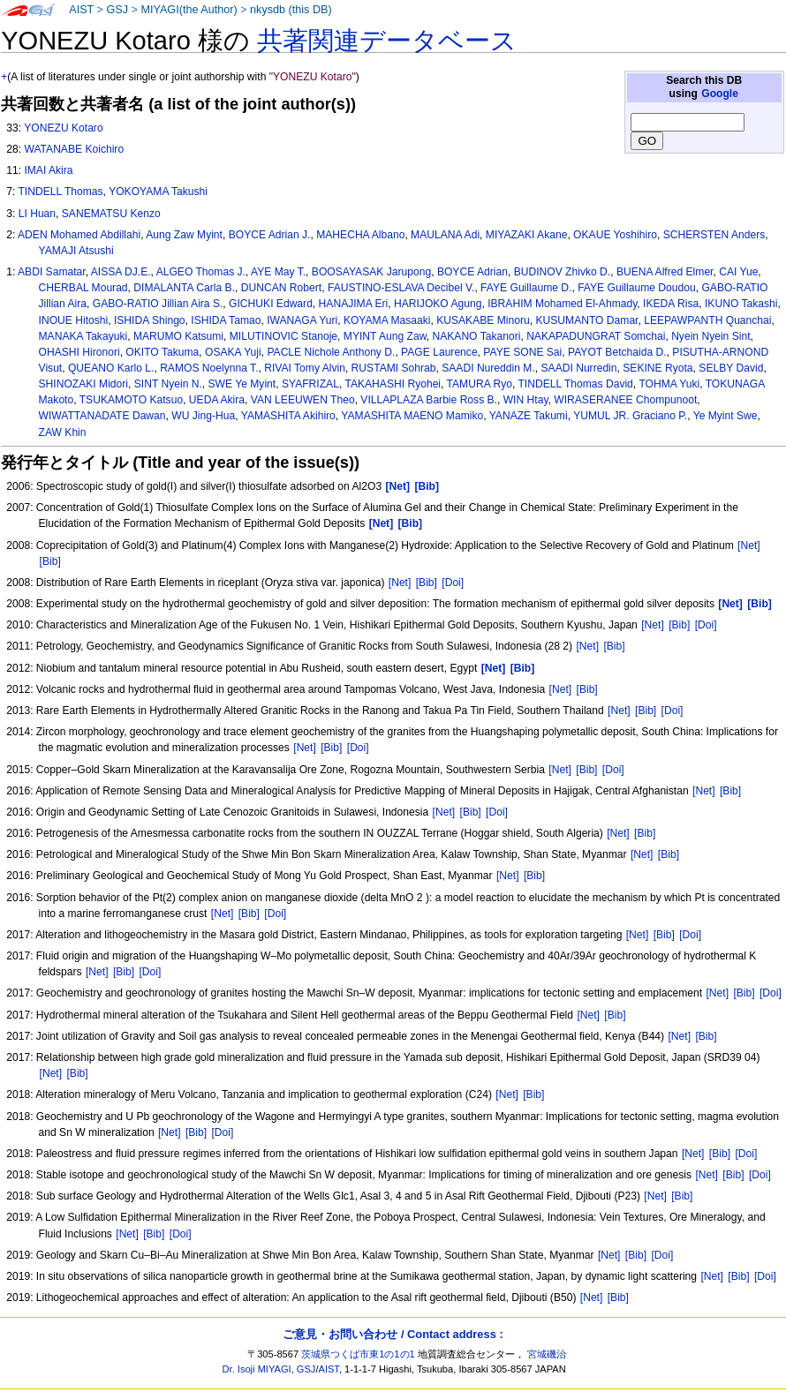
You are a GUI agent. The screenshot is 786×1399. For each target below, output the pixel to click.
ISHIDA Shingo (149, 320)
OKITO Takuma (162, 352)
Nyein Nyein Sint (710, 336)
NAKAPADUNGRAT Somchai (595, 336)
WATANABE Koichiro (74, 149)
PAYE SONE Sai (522, 352)
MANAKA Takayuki (83, 336)
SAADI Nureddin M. (488, 368)
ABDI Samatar (52, 272)
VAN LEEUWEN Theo (303, 400)
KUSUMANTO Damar (586, 320)
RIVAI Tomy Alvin (304, 368)
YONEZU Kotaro (63, 128)
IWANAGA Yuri (302, 320)
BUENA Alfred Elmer (665, 272)
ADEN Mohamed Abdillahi (79, 235)
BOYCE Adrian (472, 272)
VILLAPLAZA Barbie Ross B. (428, 400)
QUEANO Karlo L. (111, 368)
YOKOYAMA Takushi (158, 191)
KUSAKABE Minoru (483, 320)
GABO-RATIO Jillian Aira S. (158, 303)
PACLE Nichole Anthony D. (331, 352)
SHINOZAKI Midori (83, 384)
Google (719, 93)
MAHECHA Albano (360, 235)
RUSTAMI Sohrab (393, 368)
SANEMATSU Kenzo (111, 213)
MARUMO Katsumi (178, 336)
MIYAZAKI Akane (527, 235)
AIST (81, 10)
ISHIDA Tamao (226, 320)
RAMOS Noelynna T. (209, 368)
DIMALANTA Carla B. (184, 288)
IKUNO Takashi (741, 303)
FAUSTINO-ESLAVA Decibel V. (401, 288)
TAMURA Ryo (479, 384)
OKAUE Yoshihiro (615, 235)
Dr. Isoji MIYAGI (257, 1369)
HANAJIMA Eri (354, 303)
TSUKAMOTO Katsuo (131, 400)
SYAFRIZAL (310, 384)
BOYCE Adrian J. (270, 235)
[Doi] (453, 582)
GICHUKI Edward (271, 303)
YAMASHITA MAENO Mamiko (412, 416)
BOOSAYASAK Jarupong (371, 272)
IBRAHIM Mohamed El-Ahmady (562, 303)
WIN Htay (525, 400)
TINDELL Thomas (60, 191)
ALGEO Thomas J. (201, 272)
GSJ (117, 10)
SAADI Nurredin (579, 368)
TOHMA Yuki (669, 384)
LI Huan (37, 213)
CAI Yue (738, 272)
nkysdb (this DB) (291, 10)
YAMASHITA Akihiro (288, 416)
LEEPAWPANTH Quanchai (707, 320)
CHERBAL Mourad (83, 288)
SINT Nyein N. (168, 384)
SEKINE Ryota (657, 368)
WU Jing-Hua (203, 416)
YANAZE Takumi (528, 416)
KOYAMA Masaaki (387, 320)
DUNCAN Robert (281, 288)
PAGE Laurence (439, 352)
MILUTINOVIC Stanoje (283, 336)
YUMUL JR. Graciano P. (630, 416)
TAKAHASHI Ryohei (392, 384)
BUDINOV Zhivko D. (562, 272)
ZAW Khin (63, 432)
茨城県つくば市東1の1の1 (358, 1354)
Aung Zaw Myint (184, 235)
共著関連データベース (387, 40)
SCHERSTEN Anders (714, 235)
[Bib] (50, 561)
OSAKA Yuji (233, 352)
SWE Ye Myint (242, 384)
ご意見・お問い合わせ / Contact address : (393, 1334)
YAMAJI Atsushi (76, 250)
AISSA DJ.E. (121, 272)
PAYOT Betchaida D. (617, 352)
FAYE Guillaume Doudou (637, 288)
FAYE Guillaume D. (525, 288)
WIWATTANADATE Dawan (102, 416)
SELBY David (731, 368)
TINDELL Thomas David (575, 384)
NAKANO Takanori (476, 336)
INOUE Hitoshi (74, 320)
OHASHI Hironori (79, 352)
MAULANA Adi (445, 235)
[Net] (748, 545)
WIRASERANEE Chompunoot (625, 400)
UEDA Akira (217, 400)
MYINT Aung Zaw (385, 336)
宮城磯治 (546, 1354)
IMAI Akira (48, 170)
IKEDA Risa (671, 303)
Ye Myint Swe (725, 416)
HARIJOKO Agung (437, 303)
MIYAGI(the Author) (188, 10)
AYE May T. (278, 272)
